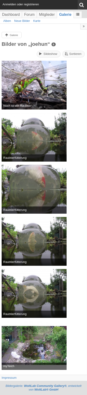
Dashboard (11, 15)
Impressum (9, 377)
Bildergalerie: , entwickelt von (43, 388)
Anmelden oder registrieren (21, 4)
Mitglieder (47, 15)
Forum (29, 15)
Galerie (65, 15)
